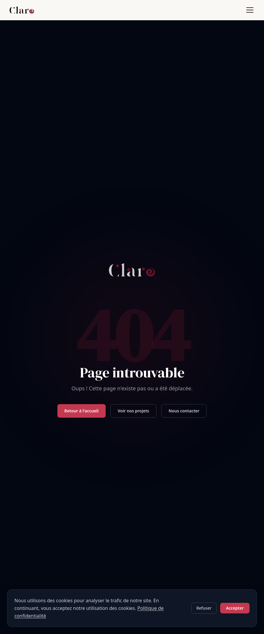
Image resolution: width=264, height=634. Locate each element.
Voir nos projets (133, 414)
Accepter (235, 608)
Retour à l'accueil (81, 414)
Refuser (203, 608)
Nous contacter (184, 414)
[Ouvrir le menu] (250, 11)
